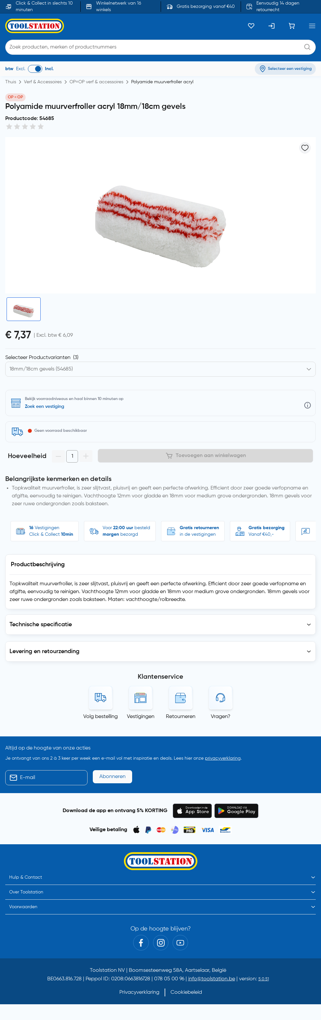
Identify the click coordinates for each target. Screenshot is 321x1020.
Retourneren (180, 716)
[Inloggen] (271, 26)
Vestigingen (140, 716)
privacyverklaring (223, 758)
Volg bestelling (100, 716)
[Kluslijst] (251, 26)
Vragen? (221, 716)
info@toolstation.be (211, 979)
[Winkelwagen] (291, 26)
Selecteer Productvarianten (41, 358)
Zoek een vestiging (44, 406)
